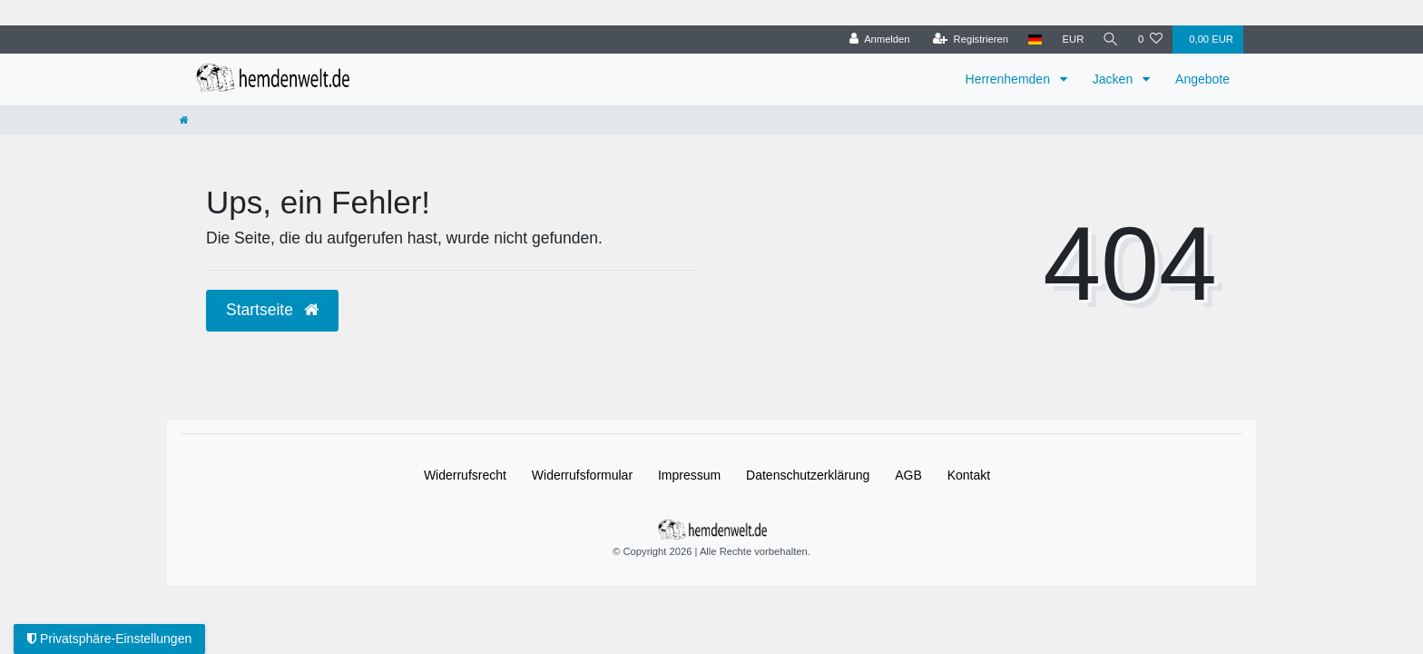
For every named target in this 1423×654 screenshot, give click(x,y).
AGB (908, 475)
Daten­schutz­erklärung (807, 475)
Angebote (1202, 79)
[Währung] (1071, 39)
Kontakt (968, 475)
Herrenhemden (1010, 79)
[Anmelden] (877, 39)
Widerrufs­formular (582, 475)
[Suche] (1110, 39)
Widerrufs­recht (465, 475)
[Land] (1033, 39)
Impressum (689, 475)
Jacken (1114, 79)
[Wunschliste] (1150, 39)
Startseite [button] (272, 310)
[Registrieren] (968, 39)
